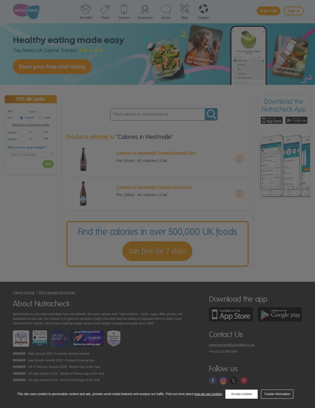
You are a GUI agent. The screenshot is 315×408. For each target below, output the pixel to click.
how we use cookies (208, 394)
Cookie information (277, 394)
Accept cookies (241, 394)
